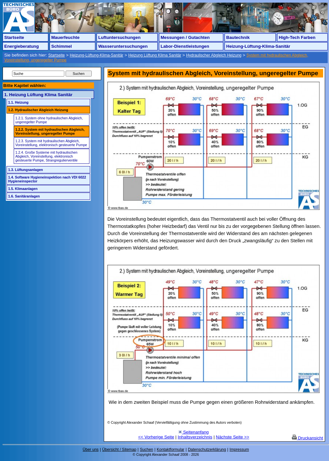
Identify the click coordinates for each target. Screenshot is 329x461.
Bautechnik (238, 37)
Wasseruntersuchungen (123, 46)
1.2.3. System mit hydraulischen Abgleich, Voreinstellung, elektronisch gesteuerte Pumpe (51, 143)
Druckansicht (307, 437)
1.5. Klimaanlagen (23, 189)
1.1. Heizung (18, 102)
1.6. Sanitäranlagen (24, 196)
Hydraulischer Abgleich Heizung (213, 55)
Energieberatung (21, 46)
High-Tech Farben (297, 37)
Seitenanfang (194, 432)
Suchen (146, 449)
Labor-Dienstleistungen (185, 46)
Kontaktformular (170, 449)
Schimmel (61, 46)
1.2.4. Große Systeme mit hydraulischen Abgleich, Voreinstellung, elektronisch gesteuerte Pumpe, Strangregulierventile (46, 156)
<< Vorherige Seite (156, 437)
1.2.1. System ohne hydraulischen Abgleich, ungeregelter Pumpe (49, 120)
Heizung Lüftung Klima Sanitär (154, 55)
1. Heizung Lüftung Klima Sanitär (38, 94)
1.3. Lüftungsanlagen (25, 170)
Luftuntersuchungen (119, 37)
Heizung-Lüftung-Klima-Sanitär (258, 46)
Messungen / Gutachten (185, 37)
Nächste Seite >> (232, 437)
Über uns (91, 449)
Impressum (239, 449)
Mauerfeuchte (65, 37)
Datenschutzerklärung (207, 449)
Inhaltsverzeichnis (195, 437)
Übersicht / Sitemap (119, 449)
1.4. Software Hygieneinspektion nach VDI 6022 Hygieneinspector (47, 179)
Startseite (14, 37)
